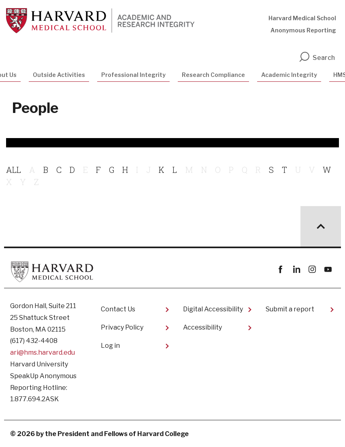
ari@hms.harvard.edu (42, 352)
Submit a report (290, 309)
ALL (13, 169)
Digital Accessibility (213, 309)
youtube (328, 269)
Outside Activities (59, 74)
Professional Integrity (133, 74)
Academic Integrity (289, 74)
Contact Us (118, 309)
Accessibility (202, 327)
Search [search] (316, 58)
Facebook (280, 269)
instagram (312, 269)
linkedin (296, 269)
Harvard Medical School (302, 18)
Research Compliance (213, 74)
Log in (110, 345)
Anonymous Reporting (303, 30)
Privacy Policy (122, 327)
